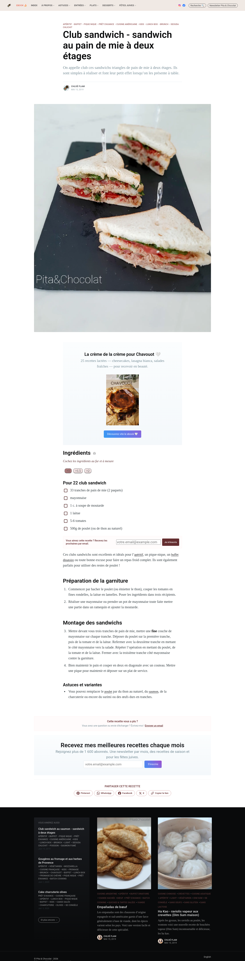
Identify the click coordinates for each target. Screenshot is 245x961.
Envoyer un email (154, 726)
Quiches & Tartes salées (122, 903)
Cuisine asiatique (201, 894)
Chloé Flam (78, 86)
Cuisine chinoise (167, 894)
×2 (89, 471)
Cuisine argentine (107, 894)
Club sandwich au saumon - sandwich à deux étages (61, 831)
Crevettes (184, 894)
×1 (68, 471)
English (207, 958)
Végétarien (56, 866)
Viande (141, 903)
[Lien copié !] (159, 794)
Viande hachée (107, 898)
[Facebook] (125, 794)
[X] (141, 794)
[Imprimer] (94, 453)
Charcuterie (47, 905)
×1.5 (79, 471)
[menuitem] (21, 5)
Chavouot (56, 873)
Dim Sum (198, 898)
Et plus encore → (49, 920)
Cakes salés (63, 902)
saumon (155, 692)
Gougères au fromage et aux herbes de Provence (60, 861)
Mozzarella (71, 866)
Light (67, 843)
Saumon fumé (68, 846)
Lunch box (152, 24)
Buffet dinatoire (139, 894)
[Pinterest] (83, 794)
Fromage (74, 870)
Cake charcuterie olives (52, 892)
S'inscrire (153, 764)
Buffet (78, 24)
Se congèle (72, 905)
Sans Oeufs (175, 903)
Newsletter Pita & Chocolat (223, 5)
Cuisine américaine (126, 24)
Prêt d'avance (106, 24)
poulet (108, 692)
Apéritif (67, 24)
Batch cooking (58, 879)
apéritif (139, 555)
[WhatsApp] (104, 794)
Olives (59, 905)
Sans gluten (191, 903)
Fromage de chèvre (50, 876)
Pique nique (90, 24)
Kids (142, 24)
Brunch (164, 24)
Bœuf (120, 898)
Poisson (54, 846)
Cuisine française (50, 870)
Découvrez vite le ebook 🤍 (122, 434)
